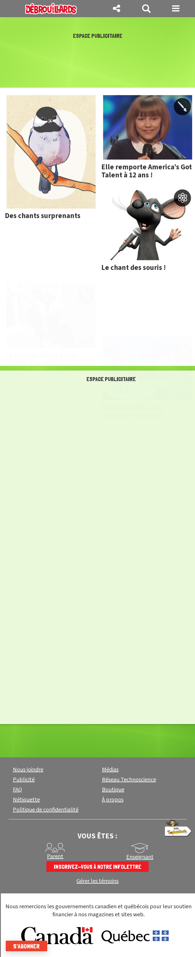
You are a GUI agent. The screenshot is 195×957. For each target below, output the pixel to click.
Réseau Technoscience (129, 780)
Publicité (24, 780)
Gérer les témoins (97, 881)
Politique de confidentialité (45, 810)
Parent (55, 856)
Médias (110, 770)
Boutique (113, 790)
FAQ (17, 790)
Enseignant (139, 857)
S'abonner (26, 946)
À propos (112, 800)
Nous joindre (28, 770)
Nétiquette (26, 800)
